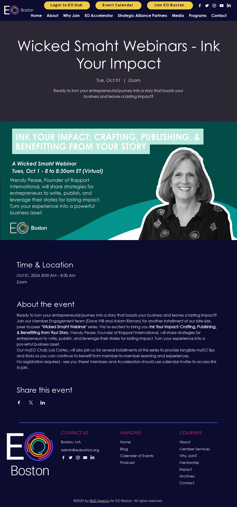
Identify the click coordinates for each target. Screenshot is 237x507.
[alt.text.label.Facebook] (199, 5)
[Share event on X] (31, 403)
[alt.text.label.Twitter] (207, 5)
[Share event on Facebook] (19, 403)
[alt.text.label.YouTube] (221, 5)
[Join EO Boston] (170, 5)
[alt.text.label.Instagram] (214, 5)
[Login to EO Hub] (67, 5)
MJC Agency (100, 501)
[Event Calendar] (118, 5)
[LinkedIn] (228, 5)
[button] (52, 15)
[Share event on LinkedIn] (42, 403)
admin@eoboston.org (80, 449)
